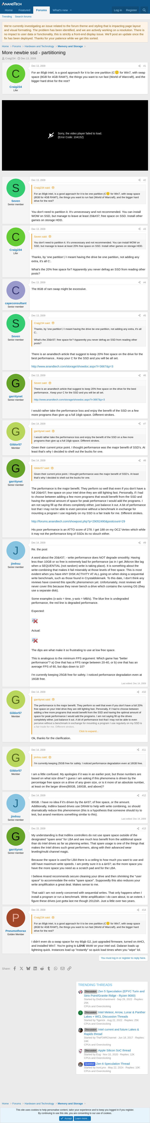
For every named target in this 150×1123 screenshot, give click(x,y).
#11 (144, 750)
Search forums (23, 16)
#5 (144, 315)
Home (9, 10)
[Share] (139, 66)
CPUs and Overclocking (97, 1006)
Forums (41, 10)
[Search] (144, 10)
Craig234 (10, 58)
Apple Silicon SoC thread (107, 1050)
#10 (144, 692)
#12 (144, 795)
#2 (144, 180)
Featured (24, 10)
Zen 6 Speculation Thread (107, 1063)
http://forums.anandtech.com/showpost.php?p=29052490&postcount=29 (78, 521)
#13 (144, 828)
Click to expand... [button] (89, 731)
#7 (144, 423)
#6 (144, 375)
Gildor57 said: (42, 468)
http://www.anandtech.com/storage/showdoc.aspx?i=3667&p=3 (72, 366)
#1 (144, 66)
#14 (144, 910)
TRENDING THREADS (95, 985)
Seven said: (40, 236)
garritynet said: (42, 431)
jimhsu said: (40, 757)
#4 (144, 282)
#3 (144, 229)
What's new (60, 10)
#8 (144, 460)
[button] (71, 10)
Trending (7, 16)
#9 (144, 542)
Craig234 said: (42, 187)
